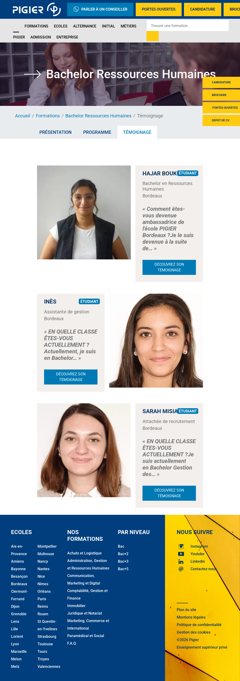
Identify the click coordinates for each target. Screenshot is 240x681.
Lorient (17, 636)
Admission (40, 37)
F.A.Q (71, 643)
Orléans (44, 591)
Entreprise (67, 37)
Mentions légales (191, 617)
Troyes (43, 659)
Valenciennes (49, 666)
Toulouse (45, 644)
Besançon (19, 576)
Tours (42, 651)
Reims (43, 606)
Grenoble (18, 614)
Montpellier (47, 546)
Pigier (19, 37)
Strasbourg (47, 636)
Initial (108, 26)
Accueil (22, 116)
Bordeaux (19, 584)
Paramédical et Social (85, 636)
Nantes (43, 569)
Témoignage (137, 132)
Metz (15, 666)
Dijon (15, 606)
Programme (97, 132)
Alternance (84, 26)
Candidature (202, 9)
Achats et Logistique (84, 553)
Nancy (43, 561)
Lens (15, 621)
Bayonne (18, 569)
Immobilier (76, 606)
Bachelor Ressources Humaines (98, 116)
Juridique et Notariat (84, 613)
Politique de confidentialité (199, 625)
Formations (36, 26)
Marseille (19, 651)
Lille (14, 629)
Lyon (15, 644)
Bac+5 (123, 569)
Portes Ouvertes (159, 9)
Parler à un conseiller (100, 9)
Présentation (55, 132)
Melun (16, 659)
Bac (121, 546)
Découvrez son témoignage (169, 267)
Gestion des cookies (193, 632)
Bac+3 (123, 561)
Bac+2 (123, 554)
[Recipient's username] (188, 25)
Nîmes (43, 584)
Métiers (128, 26)
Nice (41, 576)
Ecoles (61, 26)
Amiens (17, 561)
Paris (42, 599)
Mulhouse (46, 554)
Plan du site (186, 610)
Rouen (43, 614)
